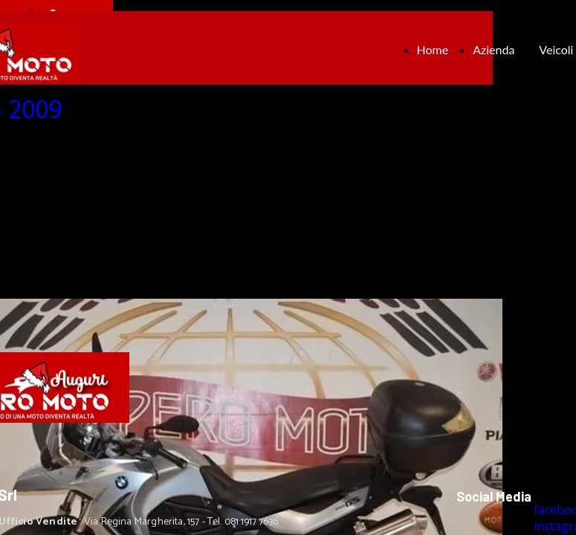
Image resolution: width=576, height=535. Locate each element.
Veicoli (556, 49)
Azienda (493, 49)
